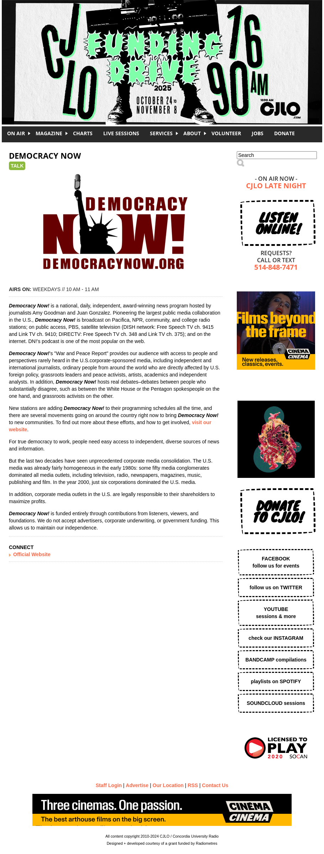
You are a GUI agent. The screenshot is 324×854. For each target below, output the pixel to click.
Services (161, 133)
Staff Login (109, 785)
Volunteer (226, 133)
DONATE (284, 133)
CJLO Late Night (276, 186)
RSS (193, 785)
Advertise (137, 785)
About (192, 133)
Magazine (49, 133)
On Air (16, 133)
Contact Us (215, 785)
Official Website (32, 554)
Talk (17, 166)
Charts (83, 133)
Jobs (257, 133)
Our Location (168, 785)
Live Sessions (121, 133)
